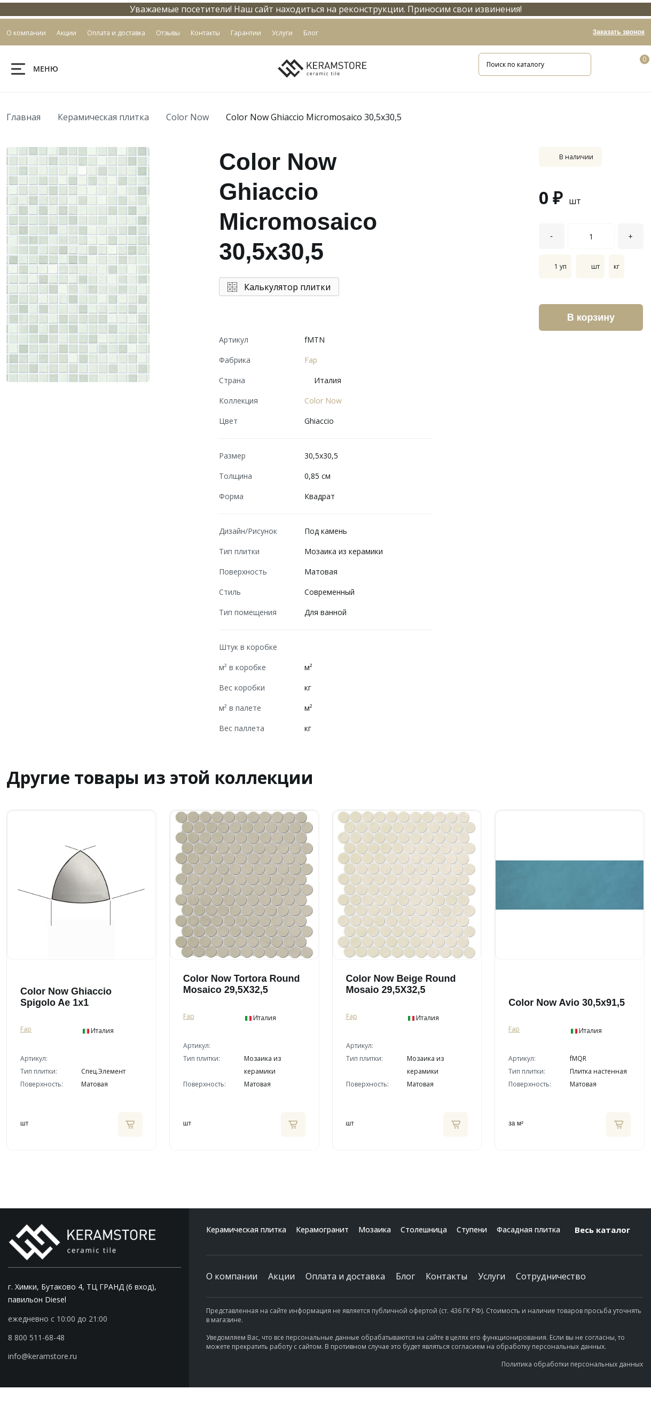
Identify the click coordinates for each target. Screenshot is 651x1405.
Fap (310, 360)
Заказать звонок (619, 32)
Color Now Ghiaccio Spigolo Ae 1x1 (66, 997)
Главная (23, 117)
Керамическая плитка (103, 117)
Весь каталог (609, 1229)
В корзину (591, 317)
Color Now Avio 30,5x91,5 (566, 1002)
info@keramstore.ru (42, 1356)
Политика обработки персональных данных (572, 1364)
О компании (231, 1276)
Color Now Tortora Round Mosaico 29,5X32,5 (241, 984)
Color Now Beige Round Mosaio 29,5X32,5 (401, 984)
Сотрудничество (551, 1276)
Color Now (187, 117)
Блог (405, 1276)
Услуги (491, 1276)
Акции (281, 1276)
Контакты (446, 1276)
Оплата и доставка (345, 1276)
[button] (94, 1337)
